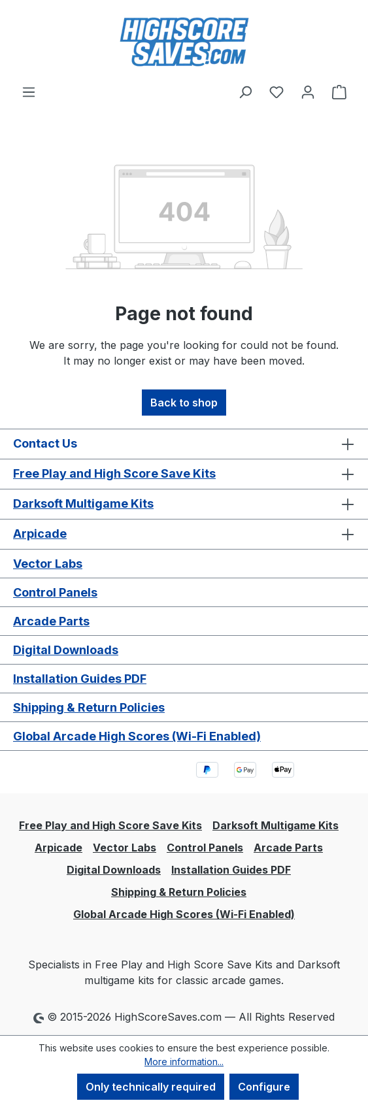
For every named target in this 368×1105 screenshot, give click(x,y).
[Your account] (308, 91)
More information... (184, 1061)
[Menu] (28, 91)
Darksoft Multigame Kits (83, 503)
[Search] (245, 91)
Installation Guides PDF (79, 678)
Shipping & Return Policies (89, 707)
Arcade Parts (51, 621)
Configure (264, 1086)
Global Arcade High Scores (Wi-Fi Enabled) (137, 736)
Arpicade (40, 533)
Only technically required (151, 1086)
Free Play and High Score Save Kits (114, 473)
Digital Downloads (65, 650)
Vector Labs (47, 563)
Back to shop (184, 402)
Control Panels (55, 592)
